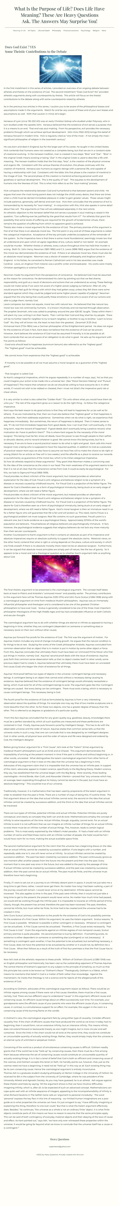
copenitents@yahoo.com (60, 1146)
